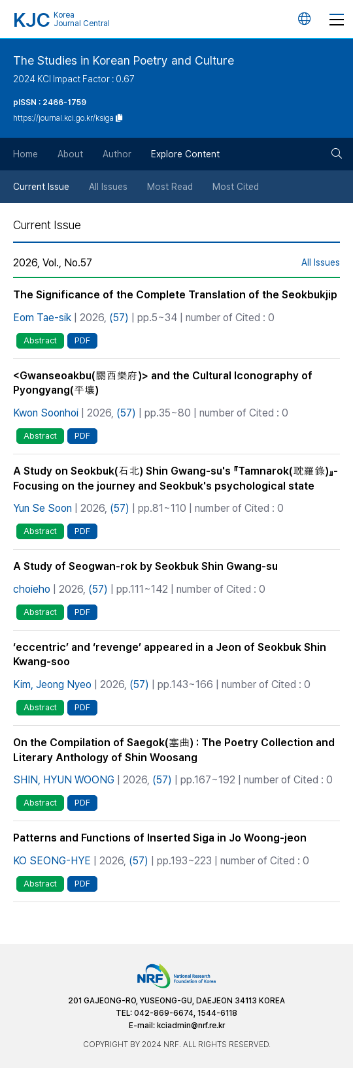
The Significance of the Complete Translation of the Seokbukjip (175, 295)
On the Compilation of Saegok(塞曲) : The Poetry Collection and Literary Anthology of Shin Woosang (174, 750)
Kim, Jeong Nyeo (52, 684)
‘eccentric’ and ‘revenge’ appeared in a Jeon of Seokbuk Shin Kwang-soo (169, 654)
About (70, 154)
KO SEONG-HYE (52, 861)
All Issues (108, 186)
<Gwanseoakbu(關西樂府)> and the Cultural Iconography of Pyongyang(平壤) (162, 383)
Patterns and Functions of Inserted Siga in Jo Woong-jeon (160, 838)
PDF (82, 340)
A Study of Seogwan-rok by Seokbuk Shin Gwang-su (145, 566)
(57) (119, 317)
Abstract (40, 340)
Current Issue (41, 186)
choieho (31, 589)
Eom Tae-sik (42, 317)
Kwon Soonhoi (45, 413)
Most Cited (235, 186)
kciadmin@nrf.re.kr (191, 1025)
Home (25, 154)
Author (117, 154)
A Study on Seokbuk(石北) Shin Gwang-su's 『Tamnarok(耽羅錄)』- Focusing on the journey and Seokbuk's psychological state (175, 478)
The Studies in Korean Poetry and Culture (123, 60)
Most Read (170, 186)
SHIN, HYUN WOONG (63, 780)
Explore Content (185, 154)
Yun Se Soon (42, 508)
